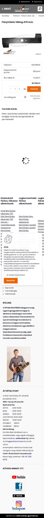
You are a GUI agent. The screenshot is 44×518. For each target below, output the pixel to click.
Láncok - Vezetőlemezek (8, 223)
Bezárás (11, 280)
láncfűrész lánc (26, 216)
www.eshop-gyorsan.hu (27, 516)
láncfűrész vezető (27, 227)
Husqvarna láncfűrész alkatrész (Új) (7, 230)
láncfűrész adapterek (24, 221)
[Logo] (22, 9)
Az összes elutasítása (16, 275)
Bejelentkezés (25, 2)
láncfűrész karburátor (24, 232)
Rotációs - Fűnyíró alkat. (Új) (23, 16)
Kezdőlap (5, 16)
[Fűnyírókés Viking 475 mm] (22, 41)
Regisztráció (38, 2)
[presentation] (3, 156)
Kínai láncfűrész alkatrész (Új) (8, 212)
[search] (40, 8)
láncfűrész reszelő (27, 225)
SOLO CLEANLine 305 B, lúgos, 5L (17, 169)
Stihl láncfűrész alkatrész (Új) (8, 218)
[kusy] (15, 89)
